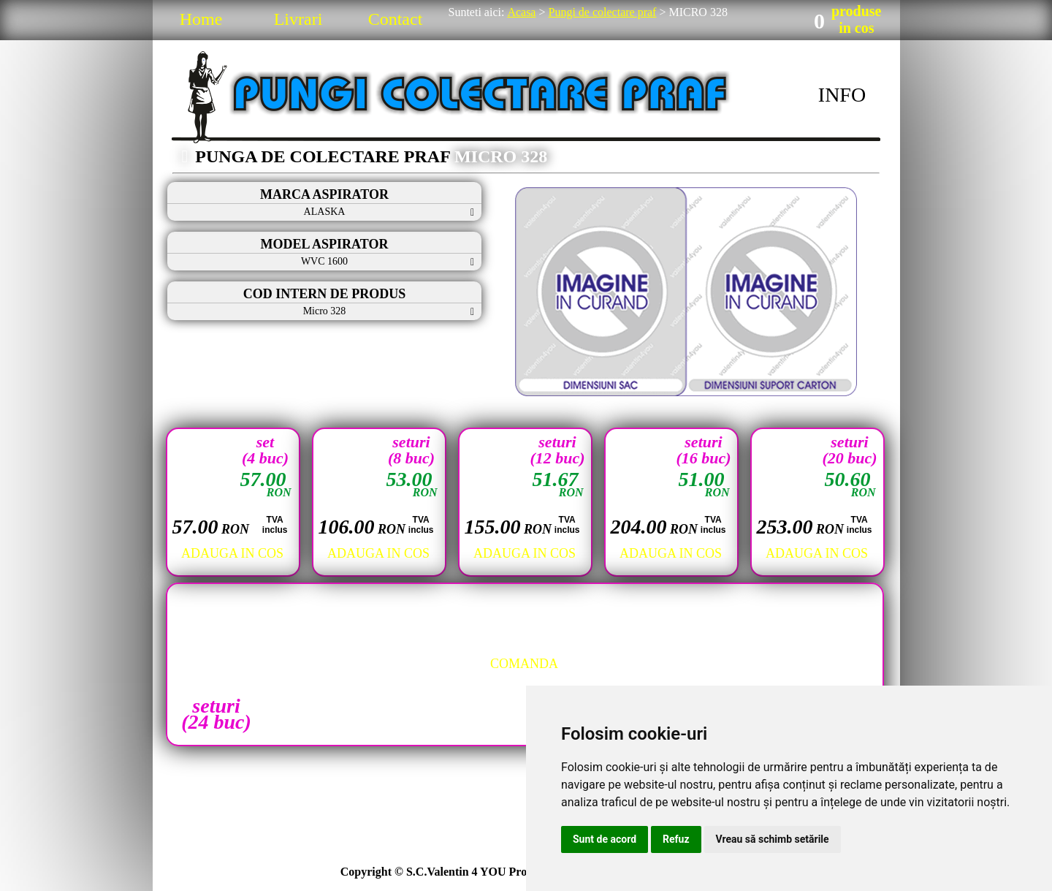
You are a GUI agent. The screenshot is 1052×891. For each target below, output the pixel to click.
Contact (395, 19)
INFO (842, 94)
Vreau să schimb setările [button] (772, 839)
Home (201, 19)
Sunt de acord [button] (604, 839)
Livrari (298, 19)
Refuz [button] (676, 839)
